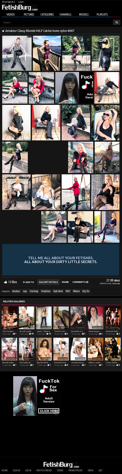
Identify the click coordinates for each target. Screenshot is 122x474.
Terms (60, 470)
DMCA (90, 470)
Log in (21, 2)
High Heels (58, 291)
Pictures (29, 14)
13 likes (12, 282)
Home (5, 470)
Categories (47, 14)
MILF (68, 291)
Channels (65, 14)
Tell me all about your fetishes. (60, 259)
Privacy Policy (75, 470)
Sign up (16, 470)
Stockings (34, 291)
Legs (25, 291)
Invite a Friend (44, 470)
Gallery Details (48, 282)
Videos (10, 14)
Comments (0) (80, 282)
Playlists (102, 14)
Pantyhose (46, 291)
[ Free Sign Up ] (8, 2)
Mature (76, 291)
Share (65, 282)
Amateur (16, 291)
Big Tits (85, 291)
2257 (100, 470)
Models (83, 14)
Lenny (109, 283)
